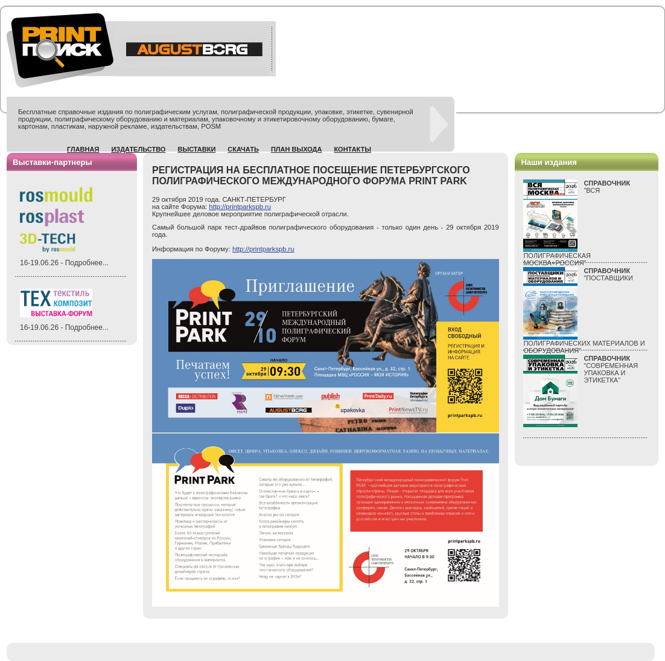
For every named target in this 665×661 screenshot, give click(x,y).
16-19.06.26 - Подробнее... (64, 263)
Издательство (138, 149)
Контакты (352, 149)
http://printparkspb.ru (240, 206)
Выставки (196, 149)
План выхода (296, 149)
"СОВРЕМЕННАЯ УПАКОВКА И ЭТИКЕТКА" (611, 369)
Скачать (243, 149)
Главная (83, 149)
